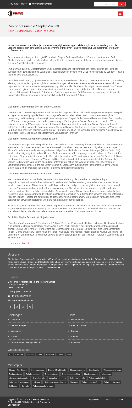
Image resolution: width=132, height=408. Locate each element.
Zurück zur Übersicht (19, 243)
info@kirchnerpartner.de (42, 4)
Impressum (94, 399)
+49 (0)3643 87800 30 (20, 291)
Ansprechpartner (79, 325)
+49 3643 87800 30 (18, 4)
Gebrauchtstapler (19, 325)
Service (14, 336)
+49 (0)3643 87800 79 (21, 296)
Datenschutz (109, 399)
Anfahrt (74, 336)
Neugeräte (15, 319)
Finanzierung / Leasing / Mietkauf (26, 342)
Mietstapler (16, 331)
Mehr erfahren (53, 267)
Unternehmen (77, 319)
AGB (121, 399)
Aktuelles (75, 342)
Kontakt (74, 331)
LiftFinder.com (14, 405)
